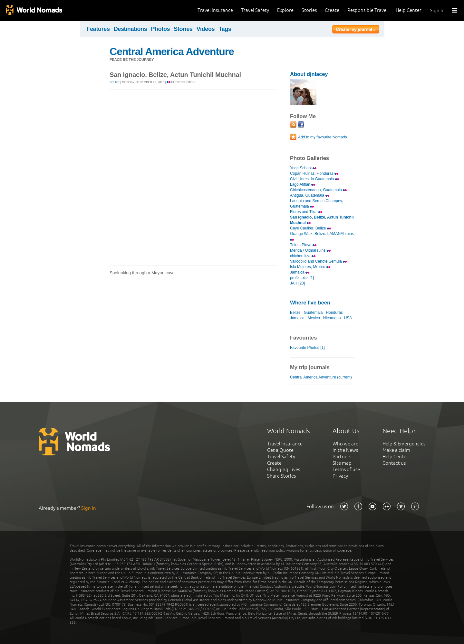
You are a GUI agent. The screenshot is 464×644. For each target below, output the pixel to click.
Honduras (334, 312)
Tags (224, 29)
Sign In (437, 10)
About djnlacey (309, 74)
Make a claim (396, 450)
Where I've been (310, 303)
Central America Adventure (172, 51)
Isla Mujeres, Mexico (310, 267)
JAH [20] (297, 283)
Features (98, 29)
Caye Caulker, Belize (310, 228)
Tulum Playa (303, 245)
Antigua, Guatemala (309, 195)
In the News (345, 450)
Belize (115, 82)
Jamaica (299, 272)
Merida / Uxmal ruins (310, 250)
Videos (206, 29)
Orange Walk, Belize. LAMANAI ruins (322, 235)
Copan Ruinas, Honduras (314, 173)
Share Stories (281, 476)
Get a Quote (280, 450)
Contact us (394, 463)
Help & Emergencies (403, 443)
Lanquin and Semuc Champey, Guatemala (316, 204)
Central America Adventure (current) (321, 377)
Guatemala (313, 312)
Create (332, 10)
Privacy (340, 476)
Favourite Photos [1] (307, 347)
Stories (309, 10)
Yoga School (303, 168)
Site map (342, 463)
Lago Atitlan (302, 184)
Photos (160, 29)
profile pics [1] (302, 277)
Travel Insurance (215, 10)
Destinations (130, 29)
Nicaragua (332, 318)
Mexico (314, 318)
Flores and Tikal (306, 212)
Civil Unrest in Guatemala (314, 179)
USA (348, 318)
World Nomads (34, 10)
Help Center (408, 10)
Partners (342, 456)
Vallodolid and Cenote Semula (318, 261)
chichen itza (302, 256)
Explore (285, 10)
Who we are (345, 443)
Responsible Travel (367, 10)
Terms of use (346, 469)
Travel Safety (255, 10)
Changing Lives (283, 469)
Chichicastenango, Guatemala (318, 190)
